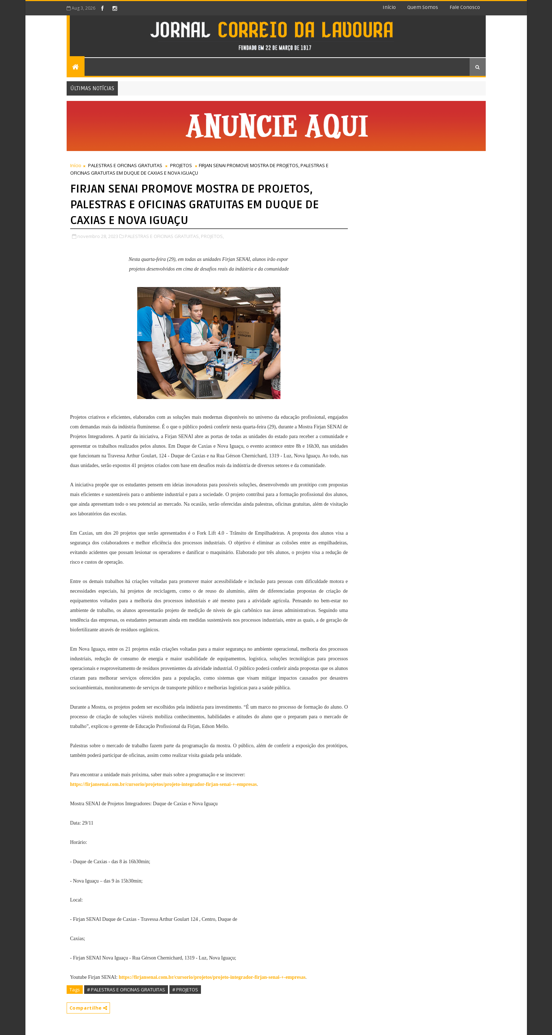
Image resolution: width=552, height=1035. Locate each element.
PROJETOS (181, 165)
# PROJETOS (185, 989)
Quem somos (422, 7)
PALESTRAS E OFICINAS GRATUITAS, (162, 236)
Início (389, 7)
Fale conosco (465, 7)
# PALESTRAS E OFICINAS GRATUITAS (126, 989)
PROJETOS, (212, 236)
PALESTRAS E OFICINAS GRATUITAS (125, 165)
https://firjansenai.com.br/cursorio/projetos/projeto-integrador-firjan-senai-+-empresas (212, 977)
